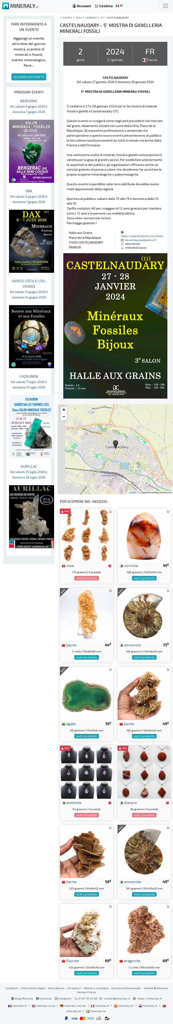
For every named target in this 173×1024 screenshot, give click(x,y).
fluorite (70, 960)
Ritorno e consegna (96, 988)
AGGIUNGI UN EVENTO (29, 77)
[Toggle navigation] (165, 5)
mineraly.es (124, 1005)
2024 (79, 17)
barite (69, 645)
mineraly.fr (17, 1005)
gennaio (91, 17)
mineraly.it (100, 1005)
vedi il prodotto (86, 578)
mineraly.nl (148, 1005)
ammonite (130, 645)
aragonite (129, 960)
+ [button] (63, 410)
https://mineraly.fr (149, 998)
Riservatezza (56, 988)
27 (102, 17)
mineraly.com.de (73, 1005)
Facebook (44, 998)
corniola (128, 565)
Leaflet (132, 492)
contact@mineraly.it (117, 998)
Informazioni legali (33, 988)
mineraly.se (96, 1011)
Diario (67, 17)
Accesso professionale (126, 988)
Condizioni (11, 988)
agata (69, 723)
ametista (71, 802)
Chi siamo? (74, 988)
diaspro (128, 802)
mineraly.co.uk (44, 1005)
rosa (68, 565)
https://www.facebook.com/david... (143, 235)
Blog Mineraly (22, 998)
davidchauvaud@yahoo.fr (140, 239)
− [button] (63, 417)
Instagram (63, 998)
